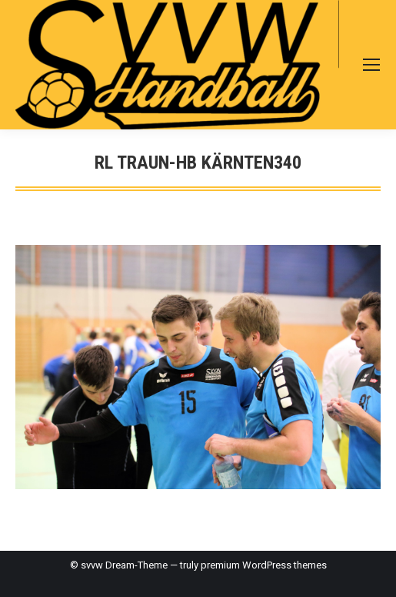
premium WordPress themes (264, 565)
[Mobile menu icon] (371, 64)
